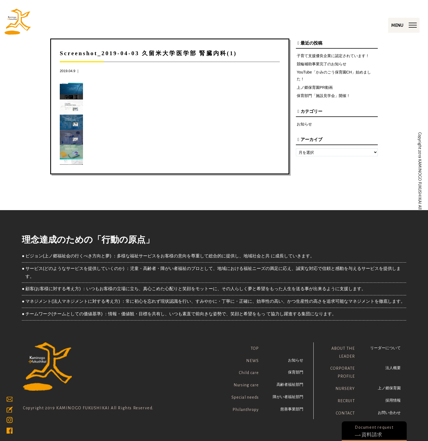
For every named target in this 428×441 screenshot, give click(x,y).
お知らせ (304, 124)
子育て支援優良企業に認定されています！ (333, 56)
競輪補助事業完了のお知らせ (321, 64)
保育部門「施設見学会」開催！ (323, 96)
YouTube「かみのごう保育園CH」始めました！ (334, 76)
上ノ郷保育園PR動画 (315, 88)
